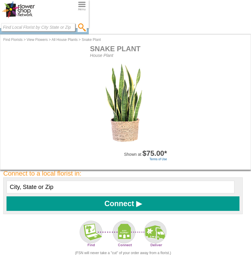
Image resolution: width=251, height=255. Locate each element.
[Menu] (82, 6)
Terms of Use (158, 159)
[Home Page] (18, 18)
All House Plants (65, 40)
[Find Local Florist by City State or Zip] (38, 27)
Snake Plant (91, 40)
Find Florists (12, 40)
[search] (82, 27)
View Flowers (37, 40)
